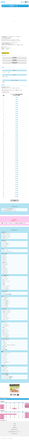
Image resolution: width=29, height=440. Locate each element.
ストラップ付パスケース (6, 362)
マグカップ (4, 292)
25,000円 (16, 196)
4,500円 (16, 113)
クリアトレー (4, 363)
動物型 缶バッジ (5, 262)
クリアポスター (5, 241)
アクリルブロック (5, 316)
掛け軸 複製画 (5, 349)
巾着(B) (4, 284)
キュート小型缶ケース (6, 297)
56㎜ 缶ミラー (5, 265)
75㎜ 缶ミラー (5, 267)
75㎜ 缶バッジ (5, 261)
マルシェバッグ (5, 246)
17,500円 (16, 166)
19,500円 (16, 174)
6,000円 (16, 119)
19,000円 (16, 172)
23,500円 (16, 190)
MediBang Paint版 (14, 62)
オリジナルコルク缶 (5, 306)
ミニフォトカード (5, 329)
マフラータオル (5, 354)
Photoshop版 (14, 60)
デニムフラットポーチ (6, 287)
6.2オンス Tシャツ (5, 249)
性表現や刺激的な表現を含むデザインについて (14, 431)
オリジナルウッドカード (6, 335)
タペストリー (4, 341)
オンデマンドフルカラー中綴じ (7, 378)
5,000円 (16, 115)
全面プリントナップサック (6, 233)
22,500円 (16, 186)
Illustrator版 (14, 57)
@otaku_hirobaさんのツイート (5, 397)
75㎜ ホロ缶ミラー (5, 270)
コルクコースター (5, 360)
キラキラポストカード (6, 324)
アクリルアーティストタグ (6, 235)
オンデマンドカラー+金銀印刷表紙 (8, 376)
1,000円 (16, 99)
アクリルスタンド (5, 314)
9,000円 (16, 131)
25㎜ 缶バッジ (5, 254)
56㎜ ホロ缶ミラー (5, 268)
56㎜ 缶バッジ (5, 259)
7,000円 (16, 123)
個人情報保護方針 (14, 427)
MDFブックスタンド (5, 367)
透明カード (4, 327)
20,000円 (16, 176)
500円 (17, 97)
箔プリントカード (5, 332)
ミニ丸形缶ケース (5, 299)
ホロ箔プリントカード (6, 333)
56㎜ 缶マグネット (5, 273)
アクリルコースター (5, 319)
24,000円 (16, 192)
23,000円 (16, 188)
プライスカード (5, 368)
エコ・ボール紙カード (6, 336)
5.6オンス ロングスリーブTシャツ (8, 251)
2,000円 (16, 103)
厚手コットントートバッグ (6, 281)
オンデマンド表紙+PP (6, 375)
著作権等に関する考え (14, 433)
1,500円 (16, 101)
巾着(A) (4, 282)
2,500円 (16, 105)
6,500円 (16, 121)
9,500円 (16, 133)
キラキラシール (5, 356)
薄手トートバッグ (5, 279)
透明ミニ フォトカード (6, 330)
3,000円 (16, 107)
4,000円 (16, 111)
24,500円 (16, 194)
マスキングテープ (5, 359)
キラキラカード (5, 323)
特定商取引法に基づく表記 (14, 429)
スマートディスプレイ (6, 371)
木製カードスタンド (5, 370)
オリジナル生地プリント (6, 289)
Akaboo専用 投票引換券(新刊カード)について (10, 210)
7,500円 (16, 125)
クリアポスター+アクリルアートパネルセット (9, 344)
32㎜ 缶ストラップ (5, 271)
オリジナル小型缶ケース (6, 243)
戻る (14, 200)
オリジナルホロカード (6, 244)
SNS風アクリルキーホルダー (7, 236)
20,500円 (16, 178)
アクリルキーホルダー (6, 313)
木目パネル (4, 347)
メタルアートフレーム (6, 238)
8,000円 (16, 127)
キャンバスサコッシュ (6, 278)
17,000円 (16, 164)
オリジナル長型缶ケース (6, 303)
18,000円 (16, 168)
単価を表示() (6, 92)
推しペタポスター (5, 346)
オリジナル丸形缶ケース (6, 302)
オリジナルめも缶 (5, 305)
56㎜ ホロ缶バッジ (5, 264)
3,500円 (16, 109)
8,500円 (16, 129)
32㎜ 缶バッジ (5, 256)
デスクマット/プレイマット (6, 353)
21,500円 (16, 182)
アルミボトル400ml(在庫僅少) (7, 294)
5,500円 (16, 117)
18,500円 (16, 170)
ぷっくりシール (5, 357)
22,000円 (16, 184)
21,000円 (16, 180)
